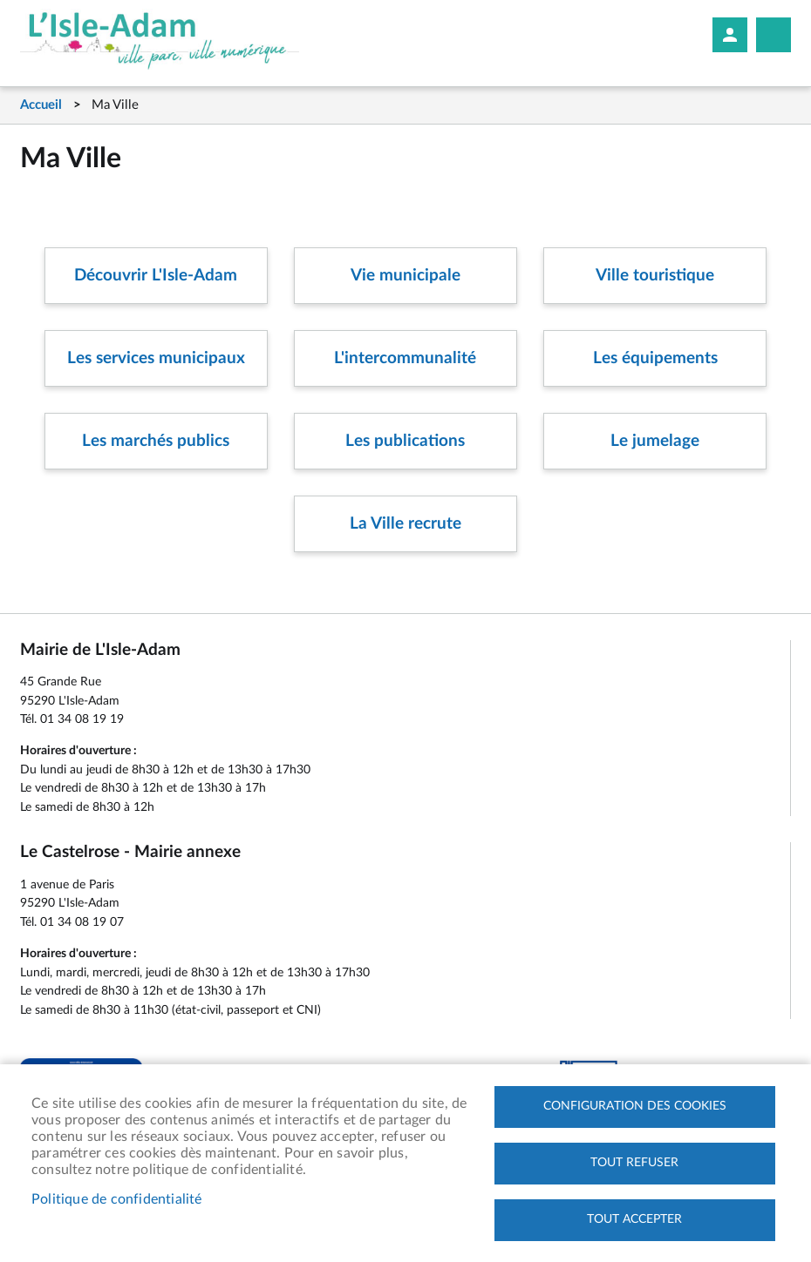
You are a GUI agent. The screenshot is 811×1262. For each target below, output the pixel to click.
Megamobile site (773, 34)
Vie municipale (405, 275)
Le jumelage (654, 441)
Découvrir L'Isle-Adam (155, 275)
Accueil (41, 104)
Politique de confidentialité (116, 1199)
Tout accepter (634, 1219)
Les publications (405, 441)
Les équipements (655, 358)
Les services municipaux (156, 358)
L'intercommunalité (405, 358)
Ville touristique (655, 275)
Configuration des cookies (634, 1106)
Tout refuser (634, 1163)
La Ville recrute (405, 524)
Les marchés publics (155, 441)
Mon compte (729, 34)
